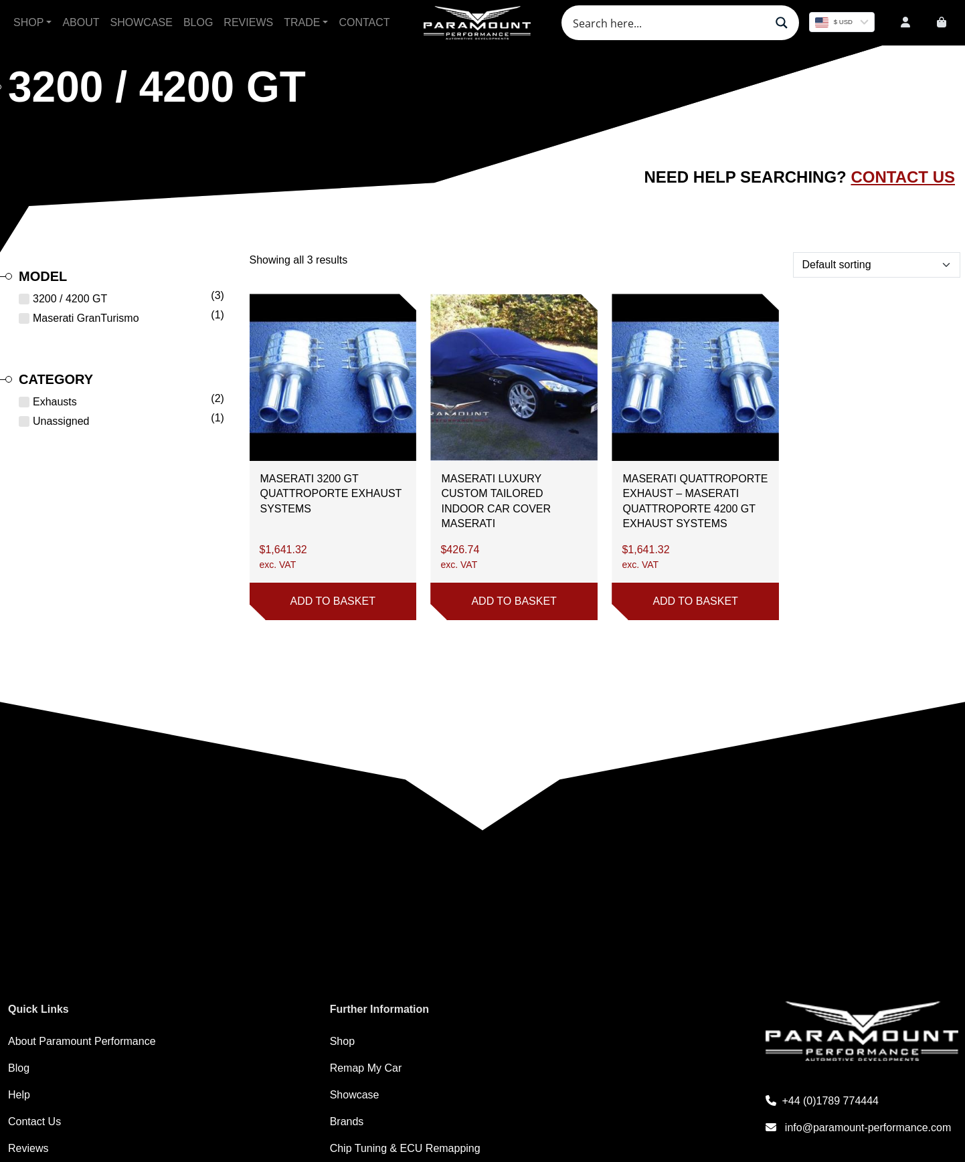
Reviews (248, 22)
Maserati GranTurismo (86, 318)
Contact (364, 22)
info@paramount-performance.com (858, 1127)
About (80, 22)
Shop (28, 22)
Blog (198, 22)
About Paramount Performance (82, 1041)
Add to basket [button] (332, 601)
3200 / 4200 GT (70, 298)
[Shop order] (876, 265)
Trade (302, 22)
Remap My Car (366, 1068)
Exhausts (55, 401)
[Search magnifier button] (781, 22)
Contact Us (903, 177)
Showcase (141, 22)
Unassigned (61, 421)
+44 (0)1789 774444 (822, 1100)
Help (19, 1094)
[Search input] (667, 23)
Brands (347, 1121)
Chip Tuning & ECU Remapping (405, 1148)
